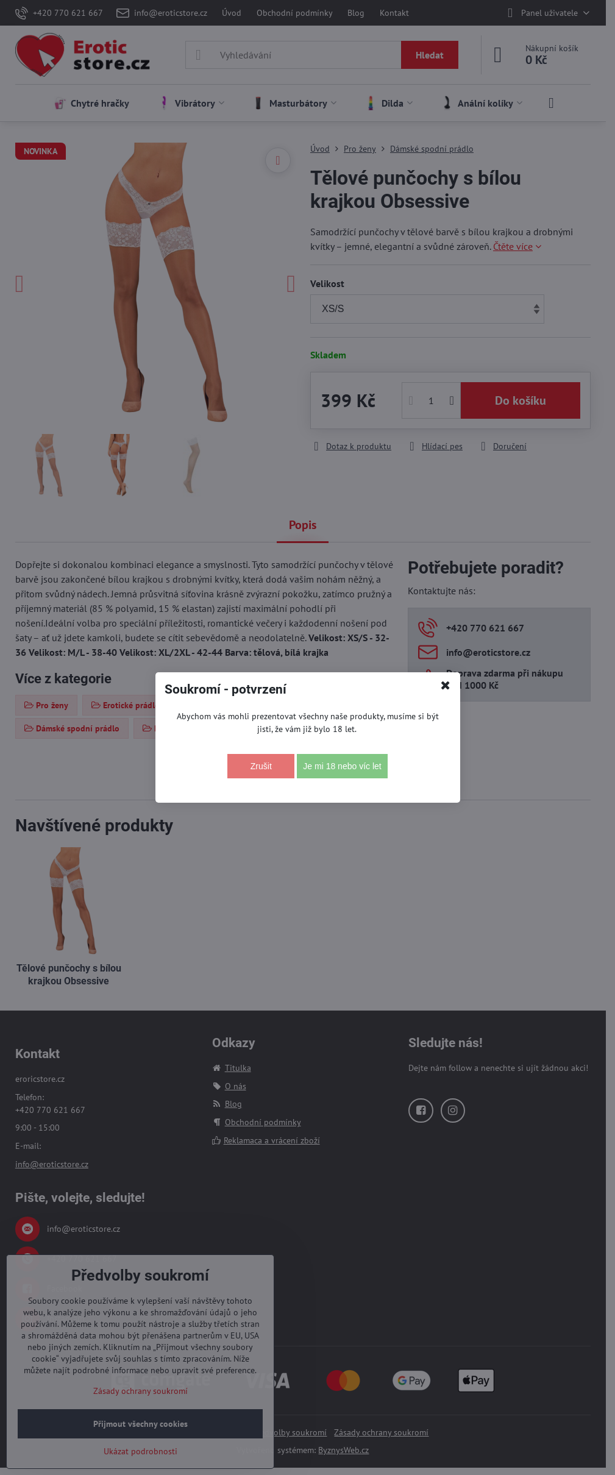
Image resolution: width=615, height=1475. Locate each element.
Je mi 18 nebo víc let (342, 766)
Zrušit (261, 766)
